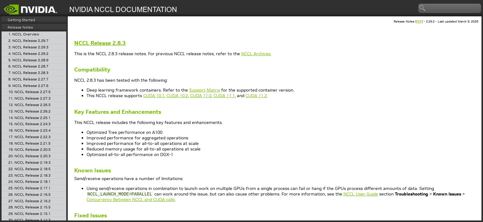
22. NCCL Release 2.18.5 (29, 169)
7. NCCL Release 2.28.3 (28, 73)
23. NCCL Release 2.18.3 (29, 176)
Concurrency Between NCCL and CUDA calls (131, 199)
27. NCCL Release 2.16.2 (29, 201)
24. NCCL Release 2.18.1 (29, 182)
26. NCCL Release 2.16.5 (29, 195)
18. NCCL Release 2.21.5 (29, 144)
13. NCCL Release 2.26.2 (29, 111)
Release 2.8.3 (100, 43)
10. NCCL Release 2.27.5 (29, 92)
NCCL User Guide (360, 194)
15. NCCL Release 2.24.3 (29, 124)
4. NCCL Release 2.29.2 (28, 54)
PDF (419, 21)
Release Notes (20, 27)
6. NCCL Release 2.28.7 (28, 66)
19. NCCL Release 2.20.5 (29, 150)
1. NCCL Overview (23, 34)
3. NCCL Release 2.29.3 (28, 47)
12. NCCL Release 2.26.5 (29, 105)
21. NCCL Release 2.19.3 (29, 163)
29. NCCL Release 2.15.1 (29, 214)
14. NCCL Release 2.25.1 (29, 118)
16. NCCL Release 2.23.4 (29, 131)
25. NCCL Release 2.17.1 (29, 188)
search (423, 8)
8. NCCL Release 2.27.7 (28, 79)
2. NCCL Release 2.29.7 (28, 41)
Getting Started (21, 20)
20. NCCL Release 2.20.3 (29, 156)
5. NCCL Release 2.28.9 (28, 60)
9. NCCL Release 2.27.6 (28, 86)
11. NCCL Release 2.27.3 (29, 99)
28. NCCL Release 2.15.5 (29, 207)
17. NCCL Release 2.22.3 (29, 137)
